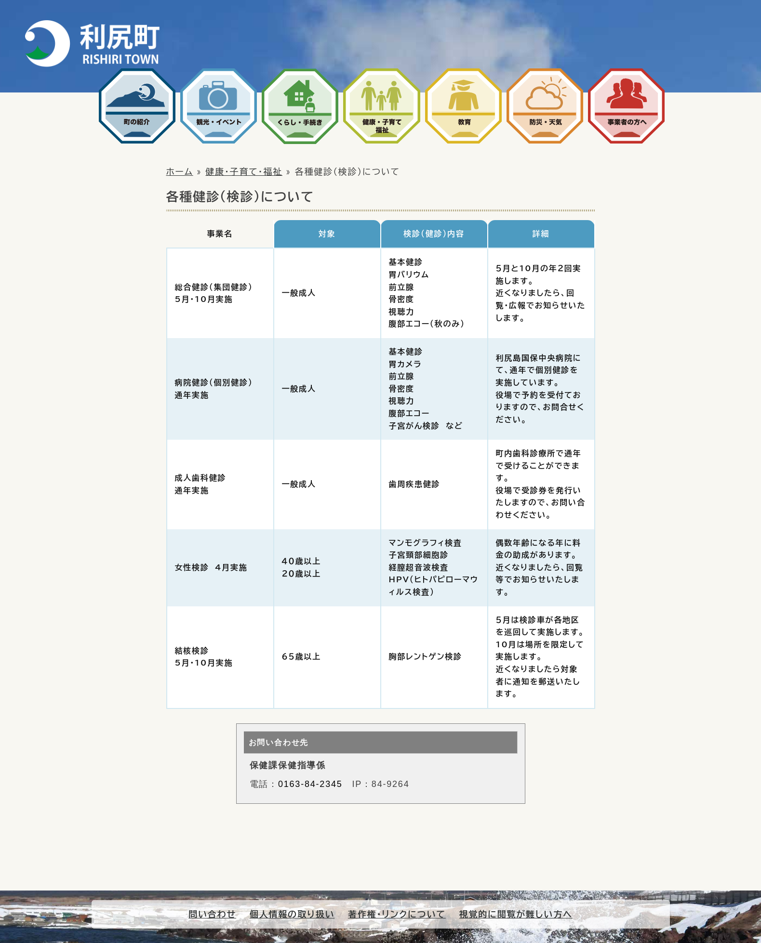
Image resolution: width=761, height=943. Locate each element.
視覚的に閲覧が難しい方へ (516, 914)
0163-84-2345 (310, 784)
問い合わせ (212, 914)
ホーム (179, 171)
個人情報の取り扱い (292, 914)
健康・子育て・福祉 (243, 171)
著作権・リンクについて (397, 914)
